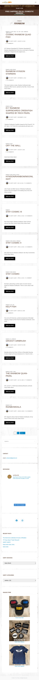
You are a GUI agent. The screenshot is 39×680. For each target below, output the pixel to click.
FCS (17, 31)
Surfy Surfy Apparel (19, 655)
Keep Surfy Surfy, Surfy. (9, 544)
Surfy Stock (8, 32)
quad (22, 31)
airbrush (26, 31)
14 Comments (29, 411)
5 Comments (10, 347)
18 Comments (10, 80)
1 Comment (29, 277)
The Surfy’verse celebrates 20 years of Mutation (14, 537)
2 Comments (10, 43)
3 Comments (28, 183)
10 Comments (10, 151)
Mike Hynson (13, 69)
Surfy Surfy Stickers (19, 631)
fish (19, 31)
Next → (22, 433)
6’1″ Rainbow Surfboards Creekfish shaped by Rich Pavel (19, 110)
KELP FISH (11, 306)
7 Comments (10, 313)
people (17, 174)
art (13, 304)
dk (10, 339)
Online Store (19, 8)
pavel (15, 31)
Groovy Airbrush (16, 341)
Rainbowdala (13, 407)
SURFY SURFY (7, 542)
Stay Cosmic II (13, 243)
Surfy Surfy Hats (19, 607)
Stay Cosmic (13, 274)
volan (11, 31)
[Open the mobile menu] (35, 2)
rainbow (8, 31)
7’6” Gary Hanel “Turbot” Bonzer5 (11, 540)
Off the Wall (13, 145)
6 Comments (29, 215)
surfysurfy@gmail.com (28, 5)
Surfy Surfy (13, 41)
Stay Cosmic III (14, 212)
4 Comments (10, 119)
